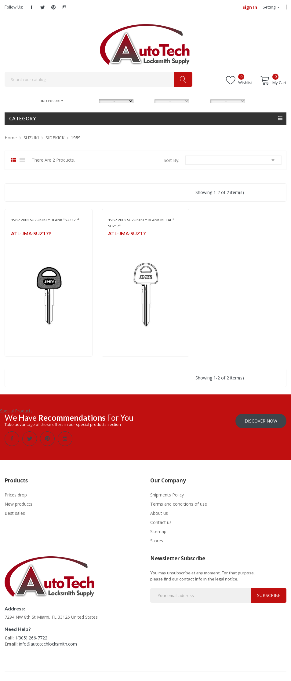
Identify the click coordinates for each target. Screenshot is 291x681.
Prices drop (16, 495)
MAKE (89, 101)
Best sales (15, 513)
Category (22, 118)
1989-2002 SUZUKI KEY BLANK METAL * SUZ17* (141, 223)
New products (18, 504)
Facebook (31, 7)
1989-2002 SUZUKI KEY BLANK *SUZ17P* (45, 220)
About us (159, 513)
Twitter (42, 7)
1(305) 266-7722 (31, 638)
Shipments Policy (167, 495)
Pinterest (53, 7)
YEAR (200, 101)
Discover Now (261, 421)
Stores (156, 541)
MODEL (146, 101)
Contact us (161, 522)
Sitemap (158, 531)
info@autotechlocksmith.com (48, 644)
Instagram (64, 7)
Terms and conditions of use (178, 504)
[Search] (98, 79)
